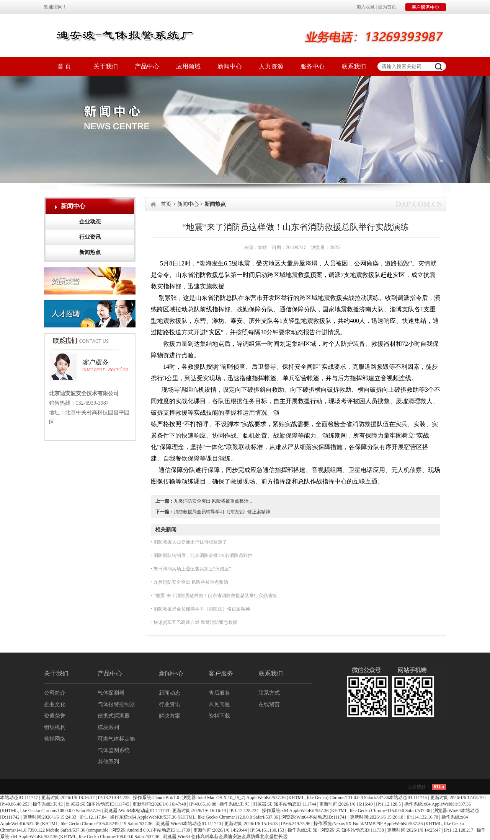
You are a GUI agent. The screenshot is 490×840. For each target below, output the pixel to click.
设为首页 (387, 7)
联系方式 (269, 693)
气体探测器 (111, 693)
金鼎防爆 (251, 836)
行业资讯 (90, 237)
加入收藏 (365, 7)
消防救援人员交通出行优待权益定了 (189, 542)
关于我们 (105, 66)
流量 (412, 787)
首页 (166, 204)
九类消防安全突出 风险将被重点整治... (213, 501)
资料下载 (219, 716)
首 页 (64, 66)
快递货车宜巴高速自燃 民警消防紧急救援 (194, 622)
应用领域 (188, 66)
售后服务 (219, 693)
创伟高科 (200, 836)
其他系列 (108, 762)
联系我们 (353, 66)
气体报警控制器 (116, 704)
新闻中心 (229, 66)
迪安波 (235, 836)
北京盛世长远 (273, 836)
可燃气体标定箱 (116, 739)
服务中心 (312, 66)
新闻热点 (90, 252)
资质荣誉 (54, 716)
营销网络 (54, 739)
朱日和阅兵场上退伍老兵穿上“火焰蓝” (191, 568)
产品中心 (147, 66)
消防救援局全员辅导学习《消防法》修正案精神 (201, 609)
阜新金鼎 (218, 836)
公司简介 (54, 693)
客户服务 (221, 673)
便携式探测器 (114, 716)
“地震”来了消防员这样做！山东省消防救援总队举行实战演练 (214, 595)
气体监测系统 (114, 750)
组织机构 (54, 727)
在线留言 (269, 704)
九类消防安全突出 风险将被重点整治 (190, 582)
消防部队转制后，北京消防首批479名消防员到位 (202, 555)
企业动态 (90, 222)
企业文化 (54, 704)
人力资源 (271, 66)
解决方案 (169, 716)
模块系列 (108, 727)
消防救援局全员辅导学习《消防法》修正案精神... (224, 511)
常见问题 (219, 704)
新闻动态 (169, 693)
